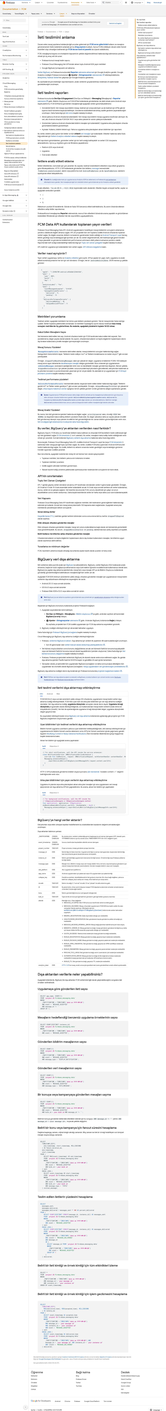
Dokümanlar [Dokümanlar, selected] (75, 2)
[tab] (41, 693)
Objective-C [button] (54, 746)
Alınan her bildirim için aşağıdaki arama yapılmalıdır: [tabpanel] (84, 755)
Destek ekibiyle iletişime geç (130, 1376)
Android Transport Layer (112, 235)
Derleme (25, 2)
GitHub (33, 1389)
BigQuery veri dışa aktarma (79, 716)
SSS (122, 1389)
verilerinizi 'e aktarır (60, 641)
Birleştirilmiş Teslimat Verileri (48, 78)
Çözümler (50, 2)
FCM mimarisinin (63, 435)
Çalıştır (37, 2)
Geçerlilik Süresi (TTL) (46, 516)
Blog (148, 2)
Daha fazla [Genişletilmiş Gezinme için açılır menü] (90, 2)
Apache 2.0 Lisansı (106, 1357)
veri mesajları (86, 134)
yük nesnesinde (93, 772)
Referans (34, 1379)
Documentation (10, 9)
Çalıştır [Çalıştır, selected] (61, 14)
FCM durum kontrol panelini (79, 49)
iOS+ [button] (41, 694)
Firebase (40, 32)
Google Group (126, 1383)
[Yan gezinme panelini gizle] (25, 1407)
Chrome (67, 1401)
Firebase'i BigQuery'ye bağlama (65, 632)
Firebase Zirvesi (81, 1379)
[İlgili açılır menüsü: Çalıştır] (42, 2)
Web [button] (58, 694)
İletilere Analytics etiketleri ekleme (64, 136)
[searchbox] (14, 20)
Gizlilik (39, 1410)
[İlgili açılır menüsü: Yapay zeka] (41, 13)
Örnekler (92, 14)
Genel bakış (7, 14)
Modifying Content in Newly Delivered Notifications (66, 734)
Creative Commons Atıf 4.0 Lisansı (73, 1357)
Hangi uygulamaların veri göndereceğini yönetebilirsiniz (104, 667)
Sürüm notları (125, 1386)
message (95, 168)
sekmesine (67, 621)
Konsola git (158, 2)
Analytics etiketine (72, 258)
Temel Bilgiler (19, 14)
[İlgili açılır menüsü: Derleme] (30, 2)
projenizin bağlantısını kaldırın (108, 671)
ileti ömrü (69, 113)
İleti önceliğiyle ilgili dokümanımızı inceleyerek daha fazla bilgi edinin (63, 422)
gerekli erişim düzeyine (102, 597)
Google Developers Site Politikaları (50, 1359)
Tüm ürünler (108, 1401)
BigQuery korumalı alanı (66, 680)
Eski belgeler (125, 1393)
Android (57, 1401)
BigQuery (70, 565)
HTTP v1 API (65, 965)
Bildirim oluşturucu (83, 614)
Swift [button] (44, 746)
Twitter (78, 1383)
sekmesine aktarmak (82, 72)
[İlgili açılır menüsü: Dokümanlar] (82, 2)
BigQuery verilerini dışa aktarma (78, 438)
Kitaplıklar (34, 1386)
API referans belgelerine (92, 247)
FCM (23, 9)
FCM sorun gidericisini (99, 44)
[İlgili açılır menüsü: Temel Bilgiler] (26, 13)
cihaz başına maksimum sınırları (55, 389)
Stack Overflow (126, 1379)
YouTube (79, 1386)
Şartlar (33, 1410)
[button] (12, 36)
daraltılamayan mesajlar (70, 363)
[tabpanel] (83, 759)
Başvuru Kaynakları (78, 14)
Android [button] (50, 694)
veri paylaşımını (111, 180)
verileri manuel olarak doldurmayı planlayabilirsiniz (84, 645)
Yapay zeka (35, 14)
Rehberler (34, 1376)
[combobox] (111, 2)
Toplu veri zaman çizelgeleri (92, 243)
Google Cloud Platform (92, 1401)
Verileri (44, 72)
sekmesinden (90, 75)
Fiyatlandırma (62, 2)
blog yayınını (80, 47)
